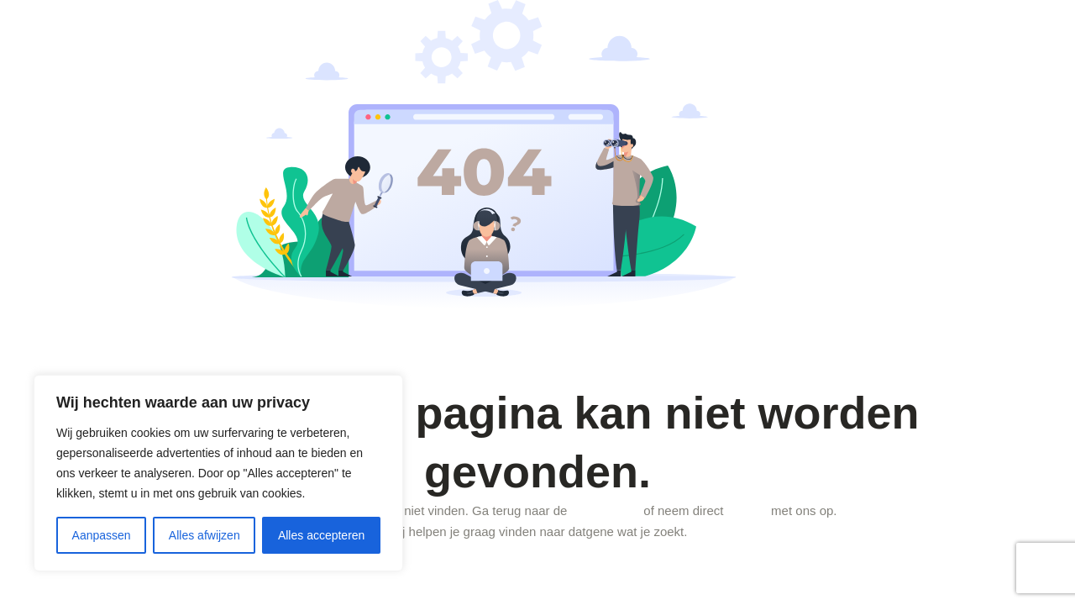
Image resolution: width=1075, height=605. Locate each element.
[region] (218, 473)
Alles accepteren (321, 535)
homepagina (606, 510)
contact (747, 510)
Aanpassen (101, 535)
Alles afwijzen (204, 535)
